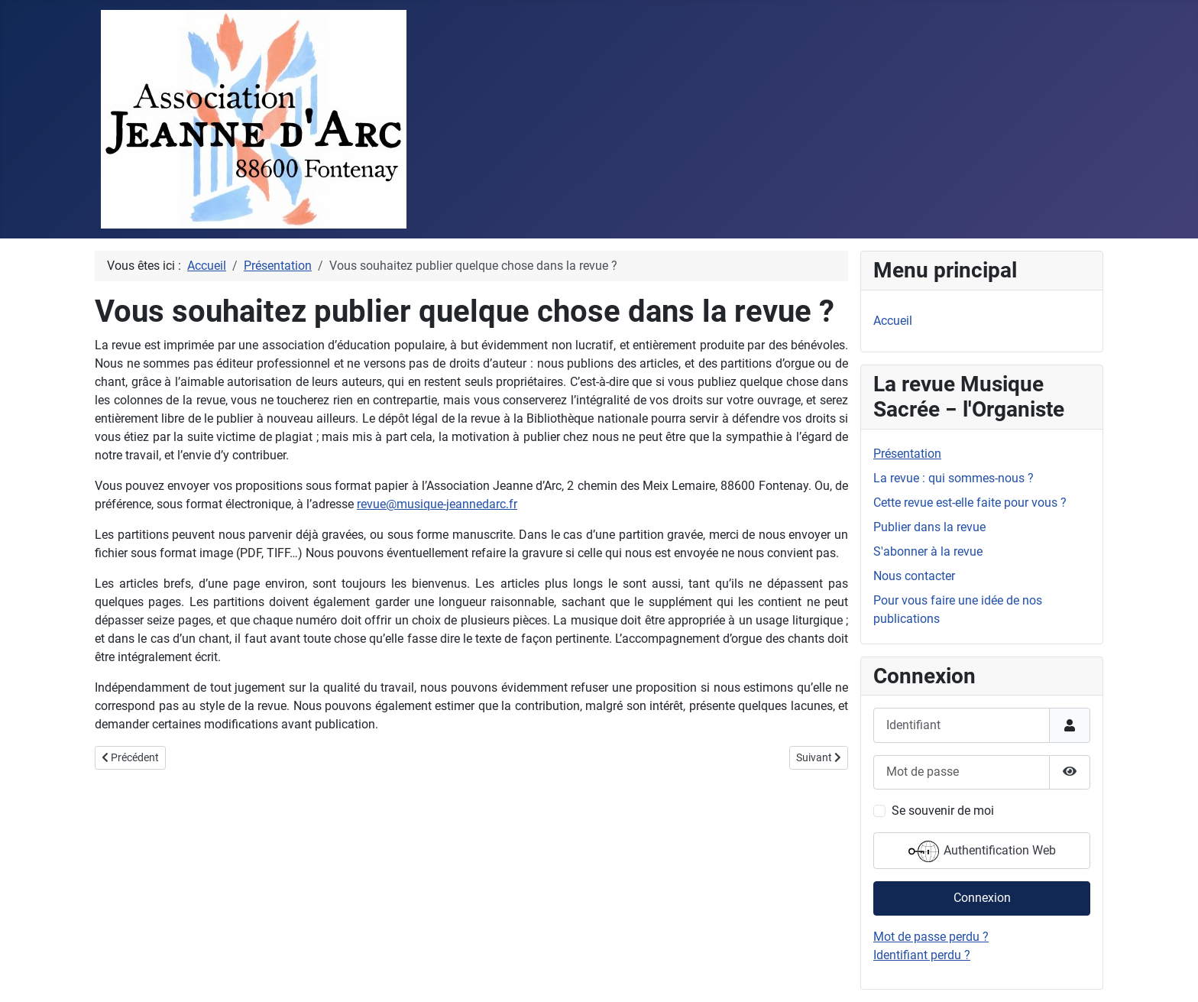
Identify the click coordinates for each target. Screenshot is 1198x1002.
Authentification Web (982, 851)
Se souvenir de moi (943, 810)
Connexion (982, 897)
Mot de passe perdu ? (931, 936)
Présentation (907, 453)
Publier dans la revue (929, 527)
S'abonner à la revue (928, 551)
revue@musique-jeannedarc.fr (437, 504)
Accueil (892, 320)
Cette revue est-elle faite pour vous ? (970, 502)
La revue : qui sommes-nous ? (953, 478)
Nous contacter (914, 576)
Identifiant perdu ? (921, 955)
